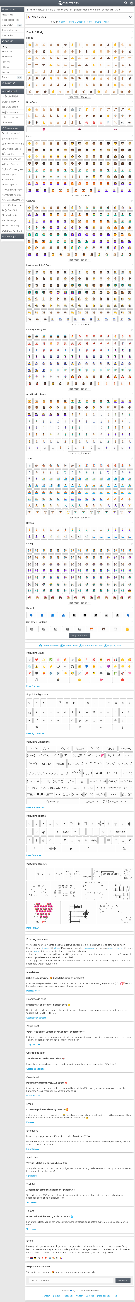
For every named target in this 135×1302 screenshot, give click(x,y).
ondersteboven (115, 948)
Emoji (4, 46)
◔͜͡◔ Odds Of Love (69, 645)
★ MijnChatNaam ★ (11, 205)
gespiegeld (89, 948)
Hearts (89, 21)
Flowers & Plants (101, 21)
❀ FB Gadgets (9, 174)
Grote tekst (7, 35)
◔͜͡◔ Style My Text (112, 645)
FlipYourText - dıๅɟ (10, 225)
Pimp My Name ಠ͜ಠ (11, 133)
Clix (77, 1291)
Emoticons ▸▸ (32, 1149)
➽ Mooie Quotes (10, 164)
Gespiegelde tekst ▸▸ (36, 1017)
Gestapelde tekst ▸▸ (36, 1069)
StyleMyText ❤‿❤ (10, 101)
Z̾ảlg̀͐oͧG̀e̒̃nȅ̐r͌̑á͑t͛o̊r (10, 210)
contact (46, 1296)
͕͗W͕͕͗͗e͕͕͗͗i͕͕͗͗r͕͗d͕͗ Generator (10, 112)
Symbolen (7, 56)
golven (36, 951)
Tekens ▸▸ (31, 1229)
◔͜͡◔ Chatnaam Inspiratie (91, 645)
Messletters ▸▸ (33, 990)
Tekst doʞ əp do (10, 117)
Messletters (7, 14)
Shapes (45, 948)
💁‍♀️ (61, 1258)
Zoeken (5, 77)
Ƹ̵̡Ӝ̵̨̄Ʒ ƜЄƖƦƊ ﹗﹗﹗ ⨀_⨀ (13, 154)
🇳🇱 (31, 1258)
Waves (5, 72)
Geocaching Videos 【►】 (13, 159)
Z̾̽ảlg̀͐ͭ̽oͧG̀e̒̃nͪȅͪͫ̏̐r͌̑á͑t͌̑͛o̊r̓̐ (10, 96)
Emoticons (7, 51)
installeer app (103, 1296)
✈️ (50, 1258)
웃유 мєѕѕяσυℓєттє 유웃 (13, 143)
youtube (90, 1296)
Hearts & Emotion (76, 21)
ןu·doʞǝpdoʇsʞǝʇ (10, 138)
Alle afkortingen (9, 220)
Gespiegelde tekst (11, 19)
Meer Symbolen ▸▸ (35, 733)
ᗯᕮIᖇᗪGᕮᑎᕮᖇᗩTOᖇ (12, 230)
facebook (68, 1296)
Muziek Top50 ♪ (9, 184)
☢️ (35, 1258)
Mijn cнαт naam (9, 122)
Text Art (6, 61)
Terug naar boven (79, 635)
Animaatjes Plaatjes (11, 195)
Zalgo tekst (7, 25)
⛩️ (46, 1258)
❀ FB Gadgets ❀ (10, 107)
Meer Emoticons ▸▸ (35, 807)
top (115, 1296)
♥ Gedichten (8, 179)
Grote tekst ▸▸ (33, 1095)
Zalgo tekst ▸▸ (33, 1044)
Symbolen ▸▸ (32, 1175)
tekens (56, 948)
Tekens (5, 67)
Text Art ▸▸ (31, 1202)
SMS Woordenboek (11, 149)
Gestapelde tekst (10, 30)
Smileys (63, 21)
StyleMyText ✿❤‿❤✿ (12, 169)
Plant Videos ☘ (9, 215)
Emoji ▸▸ (30, 1122)
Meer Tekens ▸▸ (33, 855)
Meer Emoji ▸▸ (33, 686)
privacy (57, 1296)
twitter (79, 1296)
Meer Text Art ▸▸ (34, 927)
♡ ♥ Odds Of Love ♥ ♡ (13, 189)
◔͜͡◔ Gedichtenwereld (48, 645)
